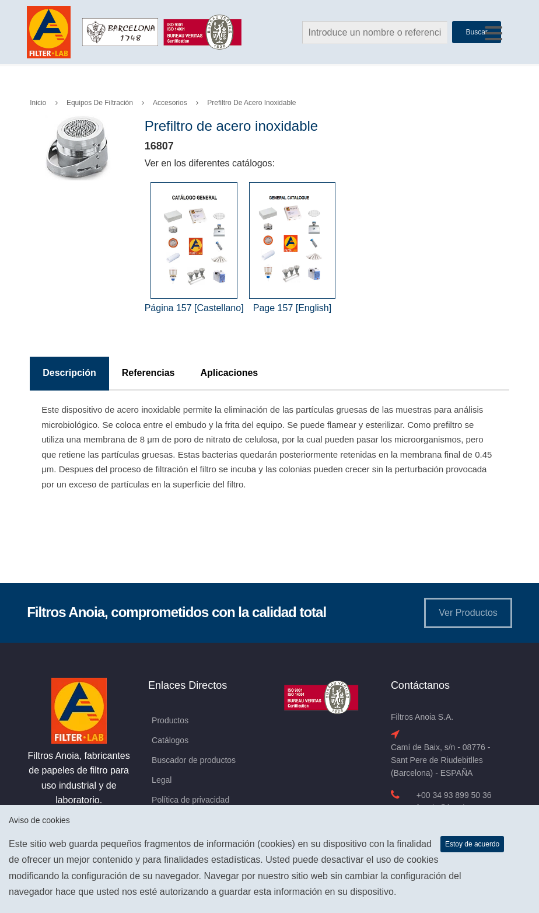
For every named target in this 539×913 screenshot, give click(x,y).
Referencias (148, 373)
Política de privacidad (190, 799)
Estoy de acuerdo (472, 844)
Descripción (69, 373)
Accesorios (170, 103)
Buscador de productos (194, 760)
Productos (170, 720)
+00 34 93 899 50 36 (454, 795)
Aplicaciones (229, 373)
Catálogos (170, 740)
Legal (162, 780)
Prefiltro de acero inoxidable (251, 103)
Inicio (38, 103)
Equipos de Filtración (99, 103)
